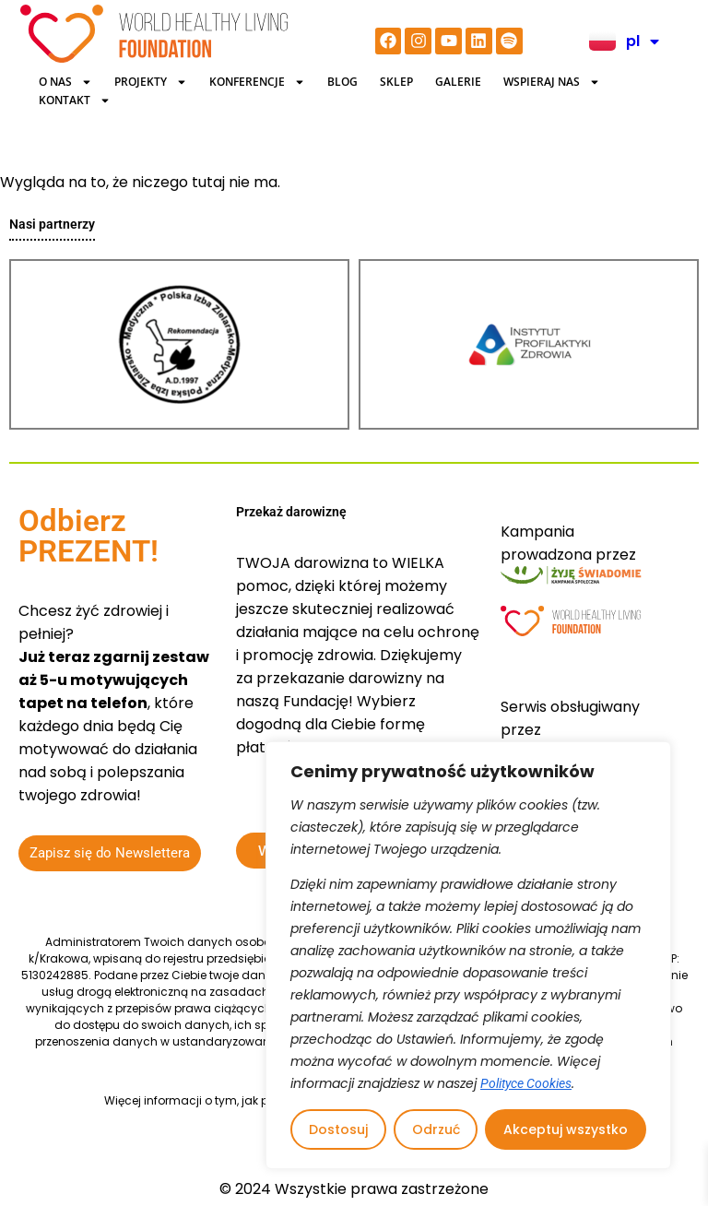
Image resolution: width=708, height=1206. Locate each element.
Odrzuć (436, 1129)
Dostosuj (338, 1129)
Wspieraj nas (551, 82)
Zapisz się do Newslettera (110, 853)
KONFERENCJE (257, 82)
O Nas (65, 82)
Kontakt (75, 100)
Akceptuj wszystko (565, 1129)
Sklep (396, 81)
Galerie (458, 81)
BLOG (342, 81)
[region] (468, 955)
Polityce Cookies (526, 1083)
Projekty (150, 82)
